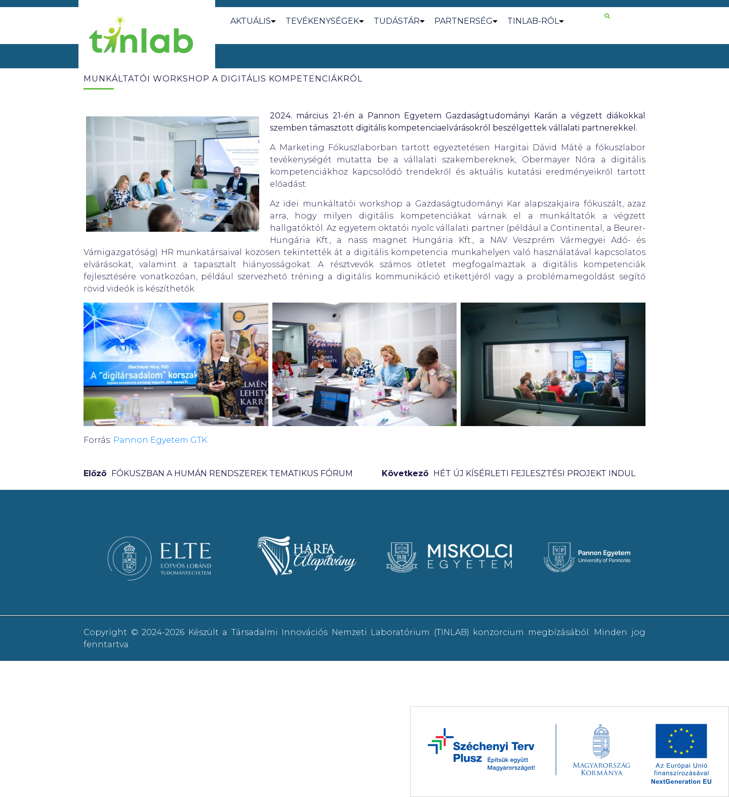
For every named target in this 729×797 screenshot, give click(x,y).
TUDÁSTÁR (397, 21)
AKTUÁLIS (250, 21)
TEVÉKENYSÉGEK (322, 21)
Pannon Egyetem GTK (160, 440)
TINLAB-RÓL (533, 21)
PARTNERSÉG (463, 21)
